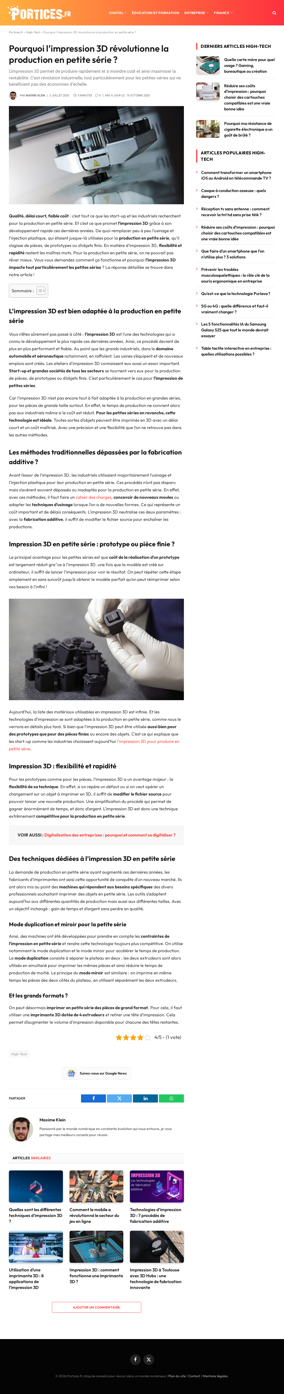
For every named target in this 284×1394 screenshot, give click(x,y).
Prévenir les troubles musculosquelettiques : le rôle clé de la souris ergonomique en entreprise (235, 275)
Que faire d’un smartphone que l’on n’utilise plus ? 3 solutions (232, 253)
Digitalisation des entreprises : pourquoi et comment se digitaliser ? (109, 835)
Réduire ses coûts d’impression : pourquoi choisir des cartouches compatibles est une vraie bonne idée (247, 97)
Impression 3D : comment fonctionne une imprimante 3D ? (96, 1275)
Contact (194, 1376)
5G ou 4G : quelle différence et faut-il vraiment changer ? (234, 308)
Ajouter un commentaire (96, 1307)
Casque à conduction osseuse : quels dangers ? (233, 193)
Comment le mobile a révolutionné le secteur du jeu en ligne (94, 1215)
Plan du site (177, 1376)
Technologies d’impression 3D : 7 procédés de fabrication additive (155, 1215)
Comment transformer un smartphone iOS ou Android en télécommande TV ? (236, 175)
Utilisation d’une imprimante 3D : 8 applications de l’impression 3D (26, 1278)
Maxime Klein (35, 95)
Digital (116, 13)
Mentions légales (215, 1376)
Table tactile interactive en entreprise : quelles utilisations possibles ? (236, 351)
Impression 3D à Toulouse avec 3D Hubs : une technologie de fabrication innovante (156, 1278)
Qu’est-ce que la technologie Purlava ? (235, 293)
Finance (221, 13)
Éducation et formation (155, 13)
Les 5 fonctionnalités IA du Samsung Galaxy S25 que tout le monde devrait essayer (234, 329)
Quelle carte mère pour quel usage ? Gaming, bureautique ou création (249, 65)
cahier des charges (93, 497)
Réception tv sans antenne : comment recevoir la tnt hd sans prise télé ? (235, 211)
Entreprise (194, 13)
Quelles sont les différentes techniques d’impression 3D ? (35, 1215)
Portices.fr (16, 32)
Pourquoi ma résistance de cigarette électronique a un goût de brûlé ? (248, 129)
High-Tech (33, 32)
